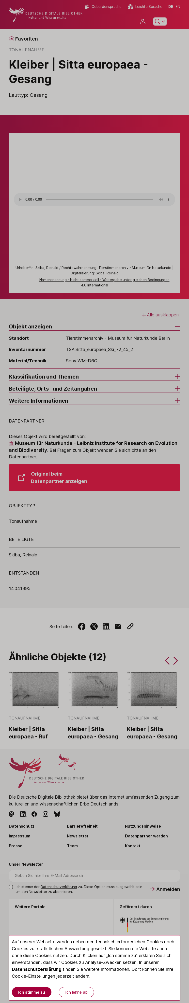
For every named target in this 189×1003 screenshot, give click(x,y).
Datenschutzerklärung (37, 969)
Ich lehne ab (76, 992)
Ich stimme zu (31, 992)
